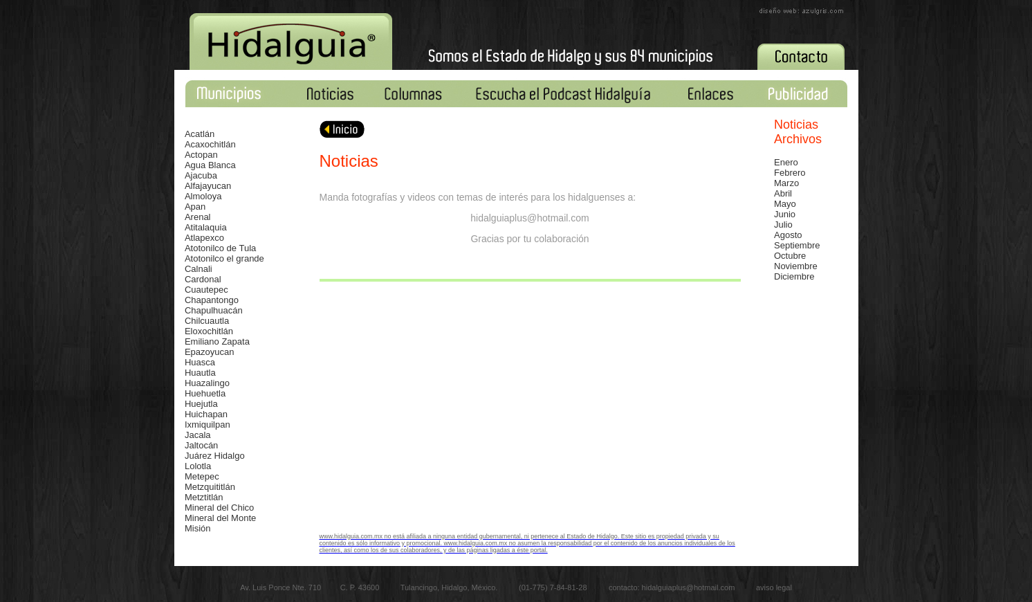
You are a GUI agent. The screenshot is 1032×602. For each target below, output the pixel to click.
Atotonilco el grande (224, 258)
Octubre (790, 255)
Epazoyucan (209, 352)
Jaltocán (201, 445)
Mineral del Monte (220, 518)
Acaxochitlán (210, 144)
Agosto (788, 235)
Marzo (786, 183)
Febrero (790, 172)
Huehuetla (205, 393)
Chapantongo (212, 300)
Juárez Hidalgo (215, 455)
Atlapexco (204, 237)
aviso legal (774, 587)
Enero (786, 162)
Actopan (201, 154)
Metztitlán (204, 497)
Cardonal (203, 279)
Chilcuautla (207, 321)
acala (199, 435)
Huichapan (206, 414)
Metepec (202, 476)
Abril (783, 193)
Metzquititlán (210, 487)
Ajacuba (201, 175)
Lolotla (198, 466)
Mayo (785, 204)
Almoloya (203, 196)
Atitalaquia (206, 227)
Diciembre (794, 276)
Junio (784, 214)
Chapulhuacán (214, 310)
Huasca (200, 362)
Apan (195, 206)
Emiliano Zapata (217, 341)
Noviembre (796, 266)
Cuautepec (206, 289)
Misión (198, 528)
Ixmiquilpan (207, 424)
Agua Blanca (210, 165)
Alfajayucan (208, 186)
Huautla (200, 372)
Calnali (198, 269)
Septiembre (797, 245)
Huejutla (201, 404)
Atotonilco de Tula (220, 248)
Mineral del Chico (219, 507)
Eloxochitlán (209, 331)
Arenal (198, 217)
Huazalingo (207, 383)
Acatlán (199, 134)
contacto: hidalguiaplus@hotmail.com (673, 587)
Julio (783, 224)
